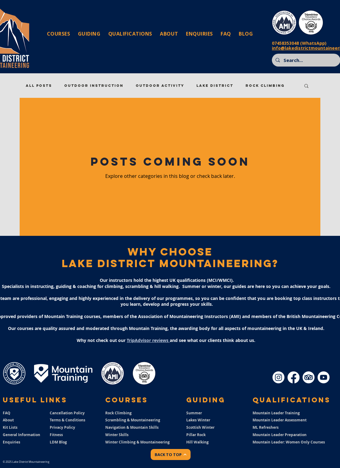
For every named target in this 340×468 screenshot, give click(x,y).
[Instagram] (278, 377)
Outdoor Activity (160, 85)
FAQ (6, 413)
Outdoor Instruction (93, 85)
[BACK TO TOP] (171, 454)
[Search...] (305, 60)
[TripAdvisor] (309, 377)
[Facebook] (293, 377)
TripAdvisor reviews (148, 340)
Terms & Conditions (67, 420)
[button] (306, 86)
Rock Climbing (264, 85)
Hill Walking (197, 442)
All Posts (39, 85)
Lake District (214, 85)
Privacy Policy (62, 427)
